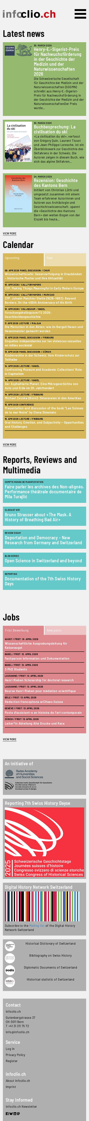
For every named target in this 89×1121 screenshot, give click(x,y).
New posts (54, 630)
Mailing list (37, 925)
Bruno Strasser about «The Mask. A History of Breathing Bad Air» (38, 517)
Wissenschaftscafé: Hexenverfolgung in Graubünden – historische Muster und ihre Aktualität (43, 276)
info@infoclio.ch (17, 1032)
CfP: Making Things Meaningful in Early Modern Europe (44, 288)
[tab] (24, 259)
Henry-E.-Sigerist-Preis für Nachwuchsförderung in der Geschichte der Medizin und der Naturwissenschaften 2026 (58, 61)
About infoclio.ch (18, 1080)
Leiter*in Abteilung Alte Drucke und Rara (35, 723)
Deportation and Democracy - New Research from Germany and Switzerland (43, 540)
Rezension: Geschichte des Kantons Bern (56, 182)
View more (9, 233)
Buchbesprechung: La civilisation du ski (55, 129)
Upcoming (12, 258)
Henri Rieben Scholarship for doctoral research (39, 680)
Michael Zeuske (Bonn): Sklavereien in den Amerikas (43, 398)
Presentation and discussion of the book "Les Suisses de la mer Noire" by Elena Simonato (44, 410)
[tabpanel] (44, 352)
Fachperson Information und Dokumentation (37, 658)
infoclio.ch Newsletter (21, 1106)
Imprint (11, 1087)
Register (12, 1061)
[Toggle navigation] (80, 14)
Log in (10, 1049)
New (50, 258)
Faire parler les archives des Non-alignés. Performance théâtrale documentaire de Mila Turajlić (44, 491)
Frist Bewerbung (17, 630)
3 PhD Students (16, 669)
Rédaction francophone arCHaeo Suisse (34, 702)
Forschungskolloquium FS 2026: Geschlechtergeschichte (28, 314)
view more (9, 444)
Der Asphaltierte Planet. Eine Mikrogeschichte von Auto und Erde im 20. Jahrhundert (41, 386)
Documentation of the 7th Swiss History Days (43, 581)
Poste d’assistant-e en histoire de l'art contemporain (43, 712)
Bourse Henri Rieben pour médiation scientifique (40, 691)
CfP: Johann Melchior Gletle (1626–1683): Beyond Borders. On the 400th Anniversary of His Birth (40, 300)
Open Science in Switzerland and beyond (43, 560)
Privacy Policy (15, 1055)
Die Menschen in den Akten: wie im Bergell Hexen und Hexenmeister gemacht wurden (44, 329)
